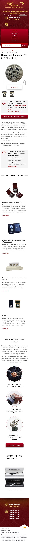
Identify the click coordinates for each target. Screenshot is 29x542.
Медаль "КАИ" (6, 315)
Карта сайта (3, 530)
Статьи (9, 530)
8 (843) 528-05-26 (14, 512)
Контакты (15, 40)
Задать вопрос (13, 19)
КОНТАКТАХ (23, 15)
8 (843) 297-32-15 (14, 514)
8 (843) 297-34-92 (14, 518)
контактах (12, 26)
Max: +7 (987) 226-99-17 (15, 110)
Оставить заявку (14, 445)
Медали (14, 51)
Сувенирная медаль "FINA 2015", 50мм (14, 202)
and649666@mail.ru (15, 17)
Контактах (12, 166)
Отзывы (14, 35)
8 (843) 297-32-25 (14, 516)
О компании (14, 33)
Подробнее (5, 215)
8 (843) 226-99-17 (21, 105)
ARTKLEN (16, 532)
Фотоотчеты (14, 38)
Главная (3, 51)
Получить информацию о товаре (14, 116)
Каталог (14, 31)
